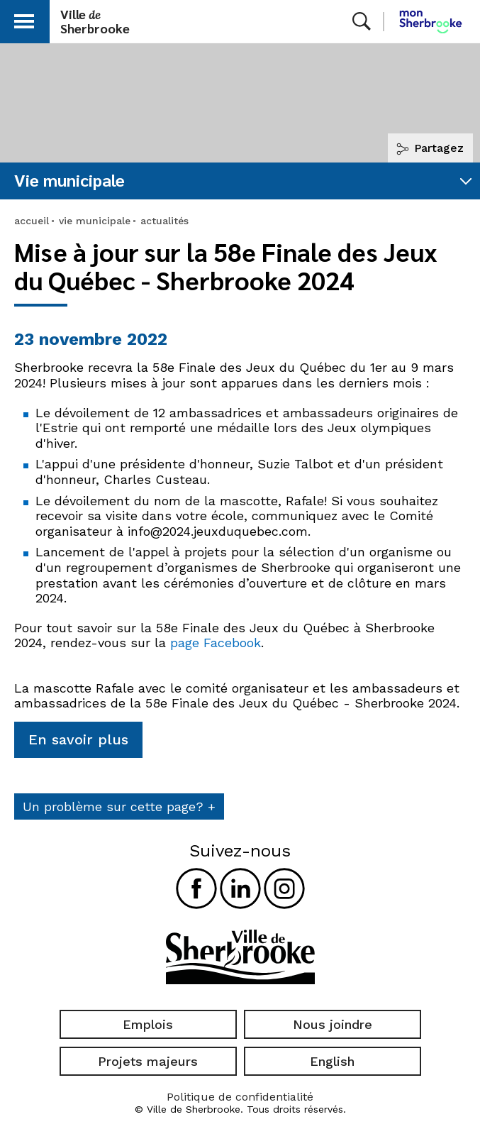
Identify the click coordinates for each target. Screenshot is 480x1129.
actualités (164, 220)
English (332, 1061)
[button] (24, 19)
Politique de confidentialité (240, 1096)
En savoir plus (78, 739)
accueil (31, 220)
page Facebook (215, 642)
